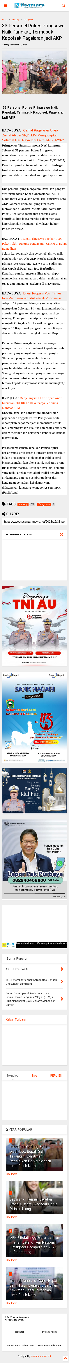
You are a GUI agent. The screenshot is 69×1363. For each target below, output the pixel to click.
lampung (15, 20)
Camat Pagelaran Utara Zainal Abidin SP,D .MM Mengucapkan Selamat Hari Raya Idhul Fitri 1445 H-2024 (33, 135)
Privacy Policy (49, 1332)
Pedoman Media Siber (49, 1345)
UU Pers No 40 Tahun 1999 (19, 1345)
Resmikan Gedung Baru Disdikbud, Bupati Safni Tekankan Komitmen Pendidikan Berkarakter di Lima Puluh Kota (30, 1156)
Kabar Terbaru (16, 1019)
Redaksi (19, 1332)
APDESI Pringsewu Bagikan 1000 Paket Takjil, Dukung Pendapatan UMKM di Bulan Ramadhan (34, 244)
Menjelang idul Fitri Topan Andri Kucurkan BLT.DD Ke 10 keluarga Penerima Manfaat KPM (32, 403)
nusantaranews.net (41, 1356)
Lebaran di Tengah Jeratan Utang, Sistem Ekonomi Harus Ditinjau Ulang (33, 1204)
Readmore (11, 1174)
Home (4, 20)
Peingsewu (28, 20)
